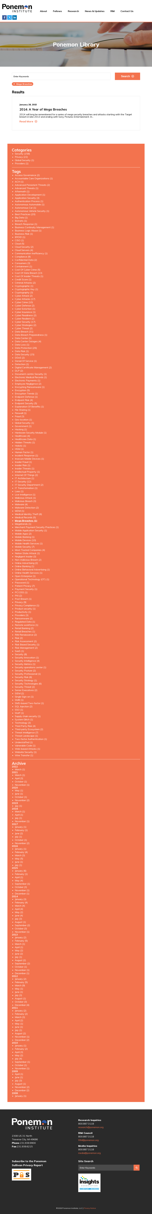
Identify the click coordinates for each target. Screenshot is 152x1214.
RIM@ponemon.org (88, 1140)
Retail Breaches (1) (25, 631)
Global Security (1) (24, 160)
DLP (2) (19, 370)
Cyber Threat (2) (24, 328)
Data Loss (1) (22, 344)
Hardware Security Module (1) (31, 432)
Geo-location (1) (23, 419)
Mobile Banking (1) (25, 536)
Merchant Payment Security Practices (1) (37, 527)
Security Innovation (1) (27, 657)
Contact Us (127, 11)
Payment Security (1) (26, 589)
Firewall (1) (21, 413)
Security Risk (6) (23, 677)
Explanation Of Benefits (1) (29, 406)
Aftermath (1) (22, 191)
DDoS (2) (20, 357)
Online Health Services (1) (28, 572)
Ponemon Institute (32, 1124)
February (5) (21, 940)
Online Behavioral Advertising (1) (32, 569)
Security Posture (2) (25, 670)
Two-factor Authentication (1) (31, 739)
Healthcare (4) (22, 435)
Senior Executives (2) (26, 690)
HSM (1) (19, 448)
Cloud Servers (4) (24, 250)
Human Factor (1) (24, 452)
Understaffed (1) (24, 742)
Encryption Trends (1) (26, 393)
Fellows (57, 11)
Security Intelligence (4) (27, 660)
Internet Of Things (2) (26, 475)
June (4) (19, 915)
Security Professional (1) (28, 673)
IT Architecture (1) (24, 478)
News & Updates (94, 11)
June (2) (19, 833)
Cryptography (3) (24, 292)
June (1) (19, 793)
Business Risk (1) (24, 233)
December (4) (22, 1004)
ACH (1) (19, 181)
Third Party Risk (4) (25, 725)
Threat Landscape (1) (26, 735)
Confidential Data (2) (26, 259)
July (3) (18, 918)
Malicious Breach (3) (25, 501)
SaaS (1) (19, 651)
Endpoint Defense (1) (26, 396)
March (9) (20, 985)
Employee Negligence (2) (28, 383)
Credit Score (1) (23, 279)
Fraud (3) (19, 416)
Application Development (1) (30, 194)
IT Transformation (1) (26, 488)
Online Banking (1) (24, 566)
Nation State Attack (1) (27, 553)
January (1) (20, 826)
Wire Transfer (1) (24, 755)
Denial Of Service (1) (26, 360)
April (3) (19, 778)
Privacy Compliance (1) (27, 605)
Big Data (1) (21, 217)
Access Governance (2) (27, 175)
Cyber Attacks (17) (25, 298)
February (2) (21, 1013)
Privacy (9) (20, 602)
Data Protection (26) (26, 347)
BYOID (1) (20, 237)
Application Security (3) (27, 197)
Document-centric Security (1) (31, 373)
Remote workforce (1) (26, 624)
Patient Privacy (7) (25, 585)
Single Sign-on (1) (24, 696)
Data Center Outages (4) (28, 341)
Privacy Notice (90, 1208)
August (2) (20, 960)
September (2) (22, 925)
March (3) (20, 855)
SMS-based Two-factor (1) (29, 703)
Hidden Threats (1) (25, 442)
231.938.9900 (28, 1142)
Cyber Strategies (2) (25, 325)
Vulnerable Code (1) (25, 745)
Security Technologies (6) (28, 683)
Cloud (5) (19, 243)
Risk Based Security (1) (27, 644)
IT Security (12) (23, 481)
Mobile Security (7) (25, 546)
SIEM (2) (19, 693)
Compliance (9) (23, 256)
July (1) (18, 805)
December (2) (22, 1039)
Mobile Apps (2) (23, 533)
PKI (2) (18, 595)
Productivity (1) (23, 611)
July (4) (18, 1058)
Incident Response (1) (26, 455)
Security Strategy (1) (26, 680)
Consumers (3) (22, 263)
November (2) (22, 800)
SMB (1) (19, 699)
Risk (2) (19, 637)
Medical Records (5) (25, 517)
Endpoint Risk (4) (24, 400)
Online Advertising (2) (26, 563)
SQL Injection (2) (24, 706)
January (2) (20, 937)
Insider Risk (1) (22, 465)
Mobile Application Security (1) (31, 530)
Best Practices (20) (25, 214)
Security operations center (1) (30, 667)
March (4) (20, 905)
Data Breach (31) (24, 331)
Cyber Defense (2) (25, 305)
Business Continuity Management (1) (34, 227)
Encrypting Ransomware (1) (30, 387)
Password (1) (22, 582)
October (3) (21, 887)
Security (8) (21, 654)
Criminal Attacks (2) (25, 282)
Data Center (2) (23, 338)
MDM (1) (19, 510)
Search (127, 76)
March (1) (20, 769)
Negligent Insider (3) (25, 556)
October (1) (21, 781)
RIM (112, 11)
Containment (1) (23, 266)
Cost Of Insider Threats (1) (29, 276)
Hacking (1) (21, 429)
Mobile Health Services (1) (29, 543)
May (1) (19, 790)
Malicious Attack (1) (25, 497)
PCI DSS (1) (21, 592)
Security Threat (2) (25, 686)
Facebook (4, 17)
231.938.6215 (25, 1146)
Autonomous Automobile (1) (30, 204)
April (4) (19, 908)
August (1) (20, 922)
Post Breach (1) (23, 598)
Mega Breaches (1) (26, 520)
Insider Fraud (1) (23, 461)
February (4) (21, 852)
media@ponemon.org (89, 1152)
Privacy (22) (21, 156)
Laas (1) (19, 491)
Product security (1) (25, 608)
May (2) (19, 912)
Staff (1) (19, 712)
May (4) (19, 880)
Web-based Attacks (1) (27, 748)
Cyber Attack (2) (24, 295)
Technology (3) (23, 722)
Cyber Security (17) (25, 321)
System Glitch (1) (24, 719)
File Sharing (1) (23, 409)
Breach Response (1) (26, 224)
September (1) (22, 883)
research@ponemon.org (90, 1127)
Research (73, 11)
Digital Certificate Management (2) (33, 367)
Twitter (9, 17)
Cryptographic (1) (24, 285)
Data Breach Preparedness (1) (31, 334)
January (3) (20, 899)
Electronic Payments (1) (27, 380)
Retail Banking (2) (24, 628)
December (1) (22, 893)
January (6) (20, 870)
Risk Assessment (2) (26, 641)
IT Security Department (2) (29, 484)
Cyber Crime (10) (24, 302)
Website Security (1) (26, 752)
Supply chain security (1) (28, 716)
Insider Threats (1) (24, 468)
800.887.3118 (86, 1123)
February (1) (21, 830)
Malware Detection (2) (27, 507)
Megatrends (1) (23, 523)
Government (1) (23, 426)
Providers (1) (21, 163)
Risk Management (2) (26, 647)
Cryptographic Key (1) (26, 289)
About (43, 11)
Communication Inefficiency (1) (31, 253)
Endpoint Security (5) (26, 403)
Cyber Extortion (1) (25, 308)
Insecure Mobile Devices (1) (29, 458)
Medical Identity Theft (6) (28, 514)
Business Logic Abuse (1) (28, 230)
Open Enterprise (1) (25, 576)
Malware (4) (21, 504)
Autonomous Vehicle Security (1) (32, 210)
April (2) (19, 1020)
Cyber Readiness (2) (26, 315)
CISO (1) (19, 240)
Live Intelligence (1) (25, 494)
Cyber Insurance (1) (25, 312)
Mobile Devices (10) (25, 540)
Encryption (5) (22, 390)
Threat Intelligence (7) (26, 732)
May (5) (19, 858)
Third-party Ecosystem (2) (29, 729)
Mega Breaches (22, 84)
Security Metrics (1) (25, 664)
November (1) (22, 784)
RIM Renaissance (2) (26, 634)
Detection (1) (22, 364)
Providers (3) (21, 615)
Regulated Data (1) (25, 621)
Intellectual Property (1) (27, 471)
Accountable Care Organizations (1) (34, 178)
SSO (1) (19, 709)
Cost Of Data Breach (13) (28, 272)
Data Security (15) (24, 354)
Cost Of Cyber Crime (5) (27, 269)
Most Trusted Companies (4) (30, 549)
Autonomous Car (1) (25, 207)
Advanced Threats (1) (26, 188)
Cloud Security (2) (24, 246)
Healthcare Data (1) (25, 439)
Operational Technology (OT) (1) (32, 579)
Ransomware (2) (24, 618)
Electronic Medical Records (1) (31, 377)
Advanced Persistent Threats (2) (32, 184)
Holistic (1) (20, 445)
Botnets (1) (21, 220)
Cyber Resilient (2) (24, 318)
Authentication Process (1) (29, 201)
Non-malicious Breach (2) (28, 559)
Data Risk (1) (22, 351)
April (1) (19, 814)
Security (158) (22, 153)
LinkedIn (14, 17)
